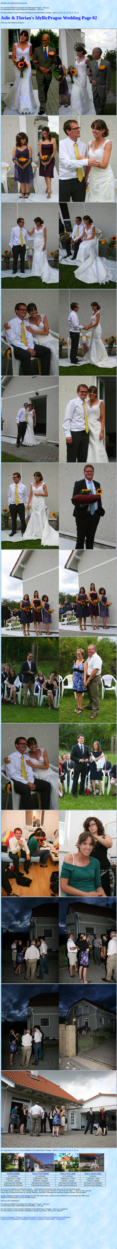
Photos (19, 1217)
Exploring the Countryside (61, 1217)
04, (65, 13)
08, (75, 13)
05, (67, 13)
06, (70, 13)
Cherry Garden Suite (92, 1174)
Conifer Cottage (13, 1174)
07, (73, 13)
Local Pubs (6, 1219)
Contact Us (60, 1219)
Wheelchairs (15, 1219)
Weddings (25, 1219)
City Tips (47, 1217)
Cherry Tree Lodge (67, 1174)
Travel (40, 1217)
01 (57, 13)
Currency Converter (37, 1219)
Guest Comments (29, 1217)
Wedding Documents (19, 3)
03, (62, 13)
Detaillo (36, 1211)
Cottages (11, 1217)
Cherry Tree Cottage (40, 1174)
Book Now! (50, 1219)
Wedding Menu (6, 3)
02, (60, 13)
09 (77, 13)
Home (4, 1217)
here (47, 8)
